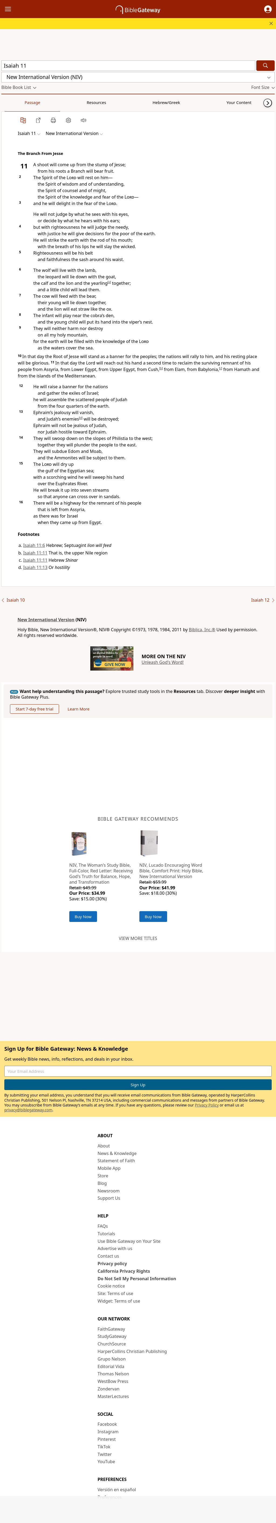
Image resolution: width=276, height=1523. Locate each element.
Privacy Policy (207, 1105)
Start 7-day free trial (34, 709)
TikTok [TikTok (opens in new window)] (104, 1447)
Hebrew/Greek (71, 102)
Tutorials (106, 1234)
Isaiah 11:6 (34, 545)
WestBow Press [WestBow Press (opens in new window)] (113, 1381)
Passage (13, 102)
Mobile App (109, 1168)
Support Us (109, 1198)
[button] (268, 9)
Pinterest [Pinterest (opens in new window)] (107, 1439)
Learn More (78, 709)
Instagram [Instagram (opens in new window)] (108, 1432)
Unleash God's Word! (163, 662)
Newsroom (109, 1191)
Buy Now (83, 916)
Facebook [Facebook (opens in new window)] (107, 1424)
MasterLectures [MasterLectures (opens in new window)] (113, 1396)
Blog (102, 1183)
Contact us (108, 1256)
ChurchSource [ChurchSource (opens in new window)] (112, 1344)
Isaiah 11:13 (35, 567)
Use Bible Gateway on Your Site (129, 1241)
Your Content (106, 102)
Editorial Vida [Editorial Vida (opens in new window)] (111, 1366)
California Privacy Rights (124, 1271)
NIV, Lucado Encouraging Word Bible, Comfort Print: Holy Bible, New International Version (171, 870)
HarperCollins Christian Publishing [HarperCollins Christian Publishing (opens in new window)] (132, 1351)
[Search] (265, 65)
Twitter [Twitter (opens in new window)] (105, 1454)
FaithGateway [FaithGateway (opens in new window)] (111, 1329)
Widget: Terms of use (119, 1301)
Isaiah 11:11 (35, 553)
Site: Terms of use (115, 1293)
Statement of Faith (116, 1161)
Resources (39, 102)
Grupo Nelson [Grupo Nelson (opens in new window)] (112, 1359)
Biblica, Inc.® (202, 630)
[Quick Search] (128, 65)
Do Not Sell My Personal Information (137, 1279)
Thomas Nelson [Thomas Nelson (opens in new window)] (113, 1374)
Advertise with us (115, 1248)
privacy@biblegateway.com (28, 1109)
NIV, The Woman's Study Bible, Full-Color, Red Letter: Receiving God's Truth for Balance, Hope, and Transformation (101, 873)
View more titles (138, 938)
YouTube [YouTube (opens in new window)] (106, 1462)
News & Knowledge (117, 1153)
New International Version (46, 620)
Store (103, 1176)
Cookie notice (111, 1286)
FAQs (103, 1226)
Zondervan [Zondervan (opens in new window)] (108, 1389)
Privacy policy (112, 1264)
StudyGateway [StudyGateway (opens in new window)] (112, 1336)
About (104, 1146)
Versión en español (117, 1490)
